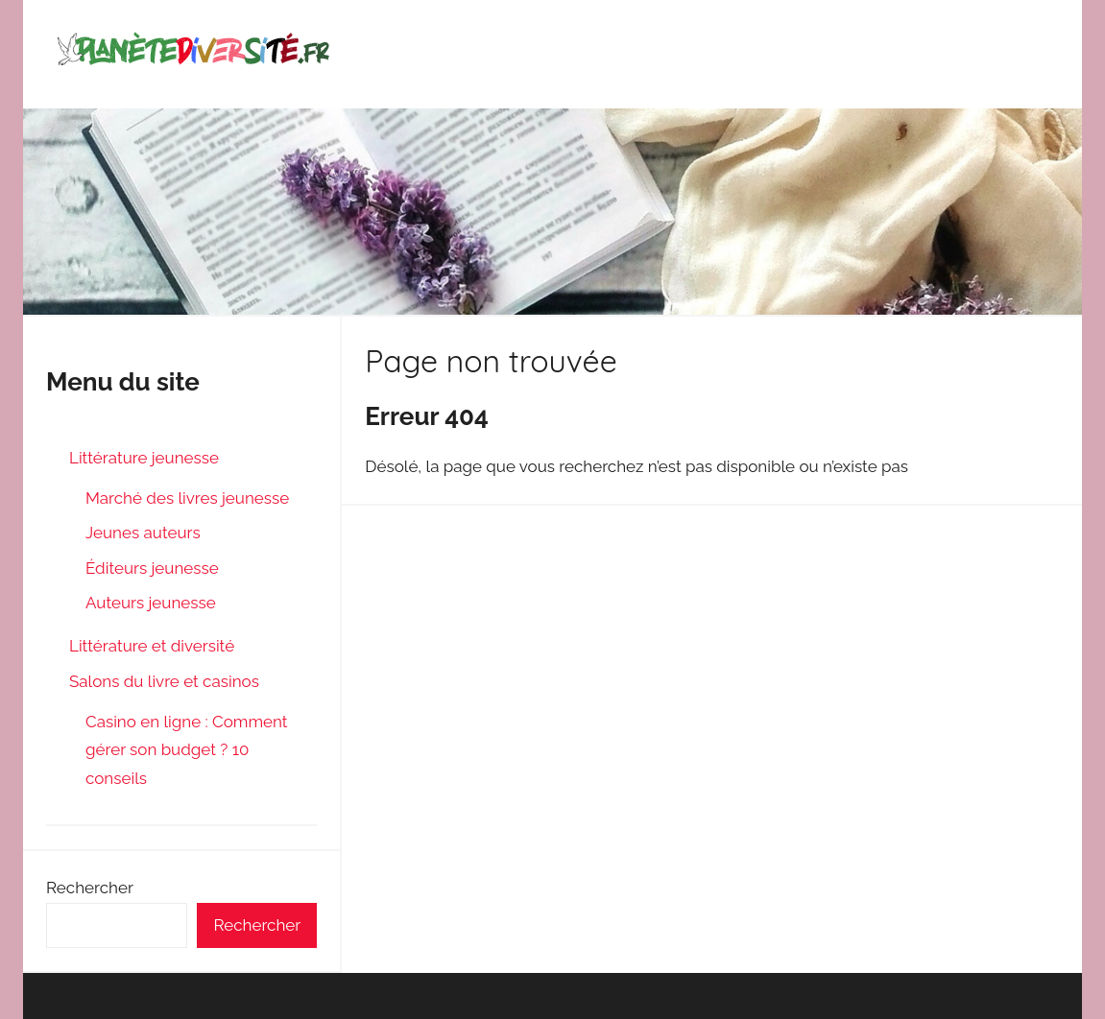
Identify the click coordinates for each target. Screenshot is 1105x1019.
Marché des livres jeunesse (187, 498)
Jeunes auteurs (143, 532)
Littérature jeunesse (144, 457)
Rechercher (89, 887)
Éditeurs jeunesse (152, 568)
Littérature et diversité (151, 645)
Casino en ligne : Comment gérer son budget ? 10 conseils (186, 750)
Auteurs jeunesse (150, 602)
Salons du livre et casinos (164, 681)
